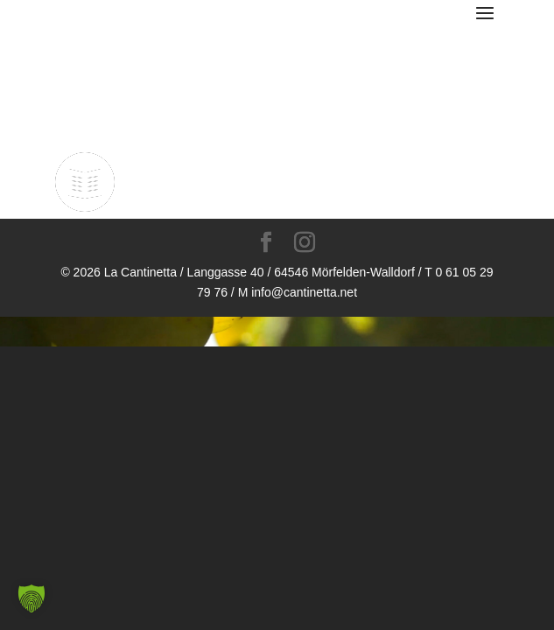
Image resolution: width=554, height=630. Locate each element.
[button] (31, 598)
